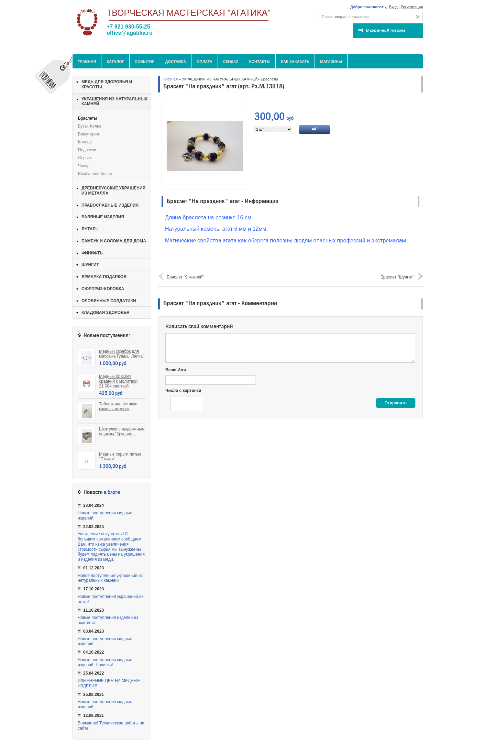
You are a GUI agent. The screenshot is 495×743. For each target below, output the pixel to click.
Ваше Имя (175, 370)
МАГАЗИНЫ (331, 61)
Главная (87, 61)
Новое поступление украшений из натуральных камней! (110, 578)
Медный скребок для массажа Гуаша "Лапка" (121, 354)
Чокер (83, 165)
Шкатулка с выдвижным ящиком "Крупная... (122, 431)
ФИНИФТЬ (92, 253)
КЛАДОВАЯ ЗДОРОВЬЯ (105, 312)
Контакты (260, 61)
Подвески (87, 149)
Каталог (115, 61)
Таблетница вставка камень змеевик (118, 406)
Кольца (85, 142)
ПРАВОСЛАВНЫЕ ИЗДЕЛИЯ (110, 205)
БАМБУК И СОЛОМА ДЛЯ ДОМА (113, 241)
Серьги (84, 157)
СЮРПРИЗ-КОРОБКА (102, 288)
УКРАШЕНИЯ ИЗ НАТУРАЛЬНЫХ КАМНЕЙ (219, 79)
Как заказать (295, 61)
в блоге (112, 492)
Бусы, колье (89, 126)
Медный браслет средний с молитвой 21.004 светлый (118, 381)
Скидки (231, 61)
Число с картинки (183, 390)
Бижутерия (88, 134)
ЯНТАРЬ (89, 229)
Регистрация (412, 7)
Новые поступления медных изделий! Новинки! (105, 662)
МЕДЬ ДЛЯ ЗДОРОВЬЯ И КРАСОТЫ (106, 84)
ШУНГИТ (90, 264)
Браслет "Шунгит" (397, 277)
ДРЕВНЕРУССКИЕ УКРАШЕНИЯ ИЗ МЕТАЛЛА (113, 191)
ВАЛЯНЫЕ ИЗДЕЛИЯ (102, 217)
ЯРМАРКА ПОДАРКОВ (103, 276)
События (144, 61)
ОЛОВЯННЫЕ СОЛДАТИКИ (108, 300)
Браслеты (269, 79)
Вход (393, 7)
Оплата (204, 61)
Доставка (175, 61)
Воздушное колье (95, 173)
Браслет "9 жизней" (185, 277)
